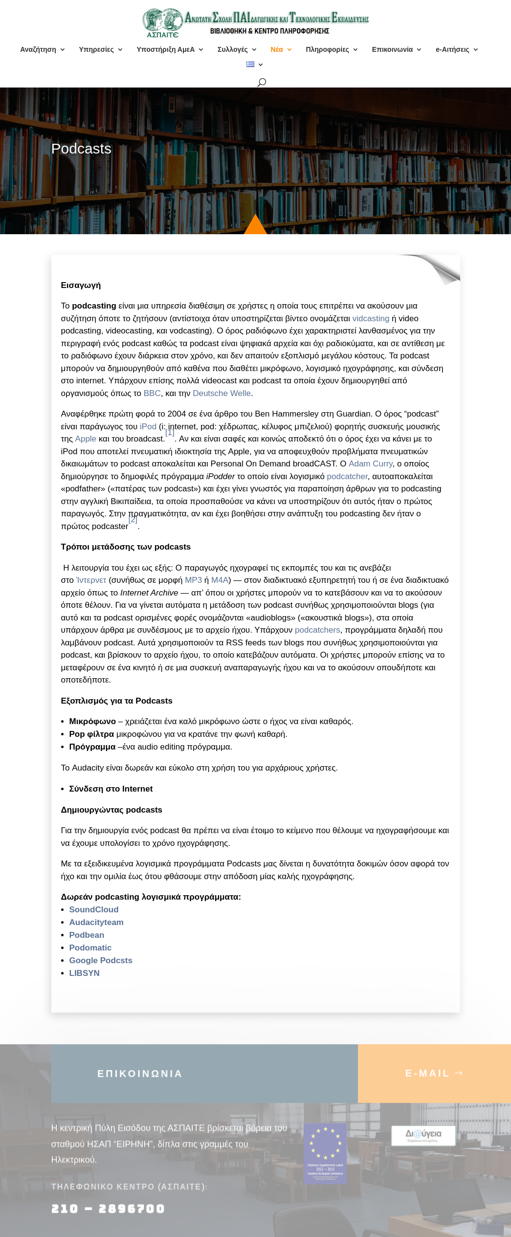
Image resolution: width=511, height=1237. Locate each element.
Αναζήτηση (38, 49)
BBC (152, 393)
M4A (219, 580)
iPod (148, 426)
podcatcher (347, 476)
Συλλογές (233, 49)
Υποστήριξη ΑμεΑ (166, 49)
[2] (132, 519)
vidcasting (371, 318)
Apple (85, 438)
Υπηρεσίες (96, 49)
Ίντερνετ (91, 580)
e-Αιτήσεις (452, 49)
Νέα (277, 49)
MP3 (193, 580)
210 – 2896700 (110, 1215)
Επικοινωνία (392, 49)
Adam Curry (370, 463)
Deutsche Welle (222, 393)
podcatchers (317, 630)
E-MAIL (428, 1079)
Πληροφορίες (327, 49)
